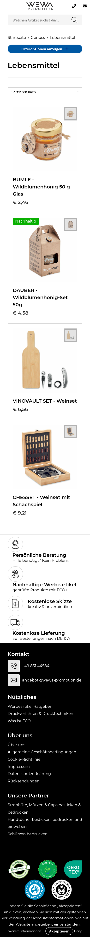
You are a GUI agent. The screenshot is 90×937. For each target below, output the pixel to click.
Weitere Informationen (24, 931)
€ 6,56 (20, 409)
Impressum (19, 766)
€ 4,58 (20, 313)
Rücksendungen (24, 781)
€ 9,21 (20, 513)
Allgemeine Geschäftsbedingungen (42, 752)
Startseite (17, 37)
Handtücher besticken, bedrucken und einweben (45, 823)
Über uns (16, 745)
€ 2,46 (20, 202)
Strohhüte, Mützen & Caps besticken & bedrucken (44, 808)
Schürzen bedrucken (28, 834)
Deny (78, 931)
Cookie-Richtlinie (24, 759)
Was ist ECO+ (20, 721)
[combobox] (37, 20)
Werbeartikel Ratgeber (29, 706)
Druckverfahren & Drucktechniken (40, 713)
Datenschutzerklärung (29, 773)
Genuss (38, 37)
